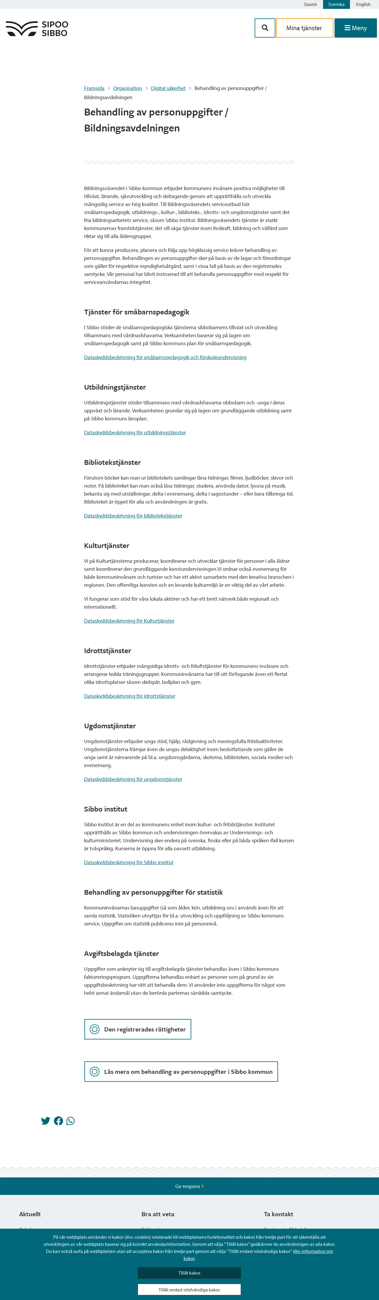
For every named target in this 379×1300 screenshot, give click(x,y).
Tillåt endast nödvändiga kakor (189, 1290)
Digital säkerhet (168, 88)
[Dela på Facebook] (58, 1123)
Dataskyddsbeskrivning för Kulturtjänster (129, 620)
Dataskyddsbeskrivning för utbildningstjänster (135, 432)
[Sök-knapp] (265, 28)
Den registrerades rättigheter (138, 1029)
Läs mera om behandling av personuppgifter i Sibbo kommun (181, 1071)
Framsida (94, 88)
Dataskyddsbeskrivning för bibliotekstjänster (133, 515)
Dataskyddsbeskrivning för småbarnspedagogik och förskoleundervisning (165, 357)
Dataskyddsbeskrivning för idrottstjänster (129, 695)
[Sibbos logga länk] (37, 34)
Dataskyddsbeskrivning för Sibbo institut (129, 862)
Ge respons (189, 1186)
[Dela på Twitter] (45, 1123)
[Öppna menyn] (356, 28)
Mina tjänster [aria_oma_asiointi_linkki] (304, 28)
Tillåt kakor (189, 1273)
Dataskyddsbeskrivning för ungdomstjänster (133, 779)
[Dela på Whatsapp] (70, 1123)
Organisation (127, 88)
